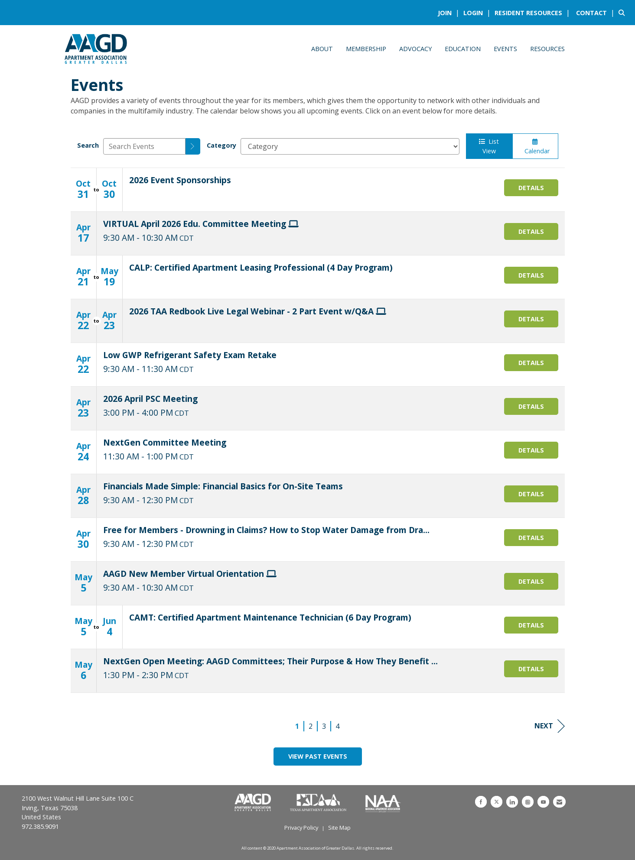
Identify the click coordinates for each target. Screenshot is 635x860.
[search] (193, 146)
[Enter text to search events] (144, 146)
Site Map (339, 827)
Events (505, 49)
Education (463, 49)
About (322, 49)
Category (221, 145)
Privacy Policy (301, 827)
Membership (366, 49)
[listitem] (450, 12)
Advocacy (415, 49)
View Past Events (317, 756)
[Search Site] (623, 12)
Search (88, 145)
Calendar (535, 147)
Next (549, 726)
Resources (547, 49)
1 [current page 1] (297, 726)
